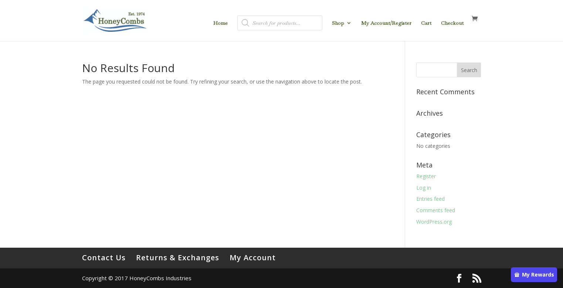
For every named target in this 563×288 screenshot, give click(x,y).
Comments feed (435, 210)
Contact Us (104, 257)
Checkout (452, 23)
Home (220, 23)
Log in (423, 187)
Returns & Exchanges (177, 257)
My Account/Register (386, 23)
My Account (253, 257)
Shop (338, 23)
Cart (426, 23)
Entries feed (430, 198)
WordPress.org (434, 221)
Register (426, 176)
